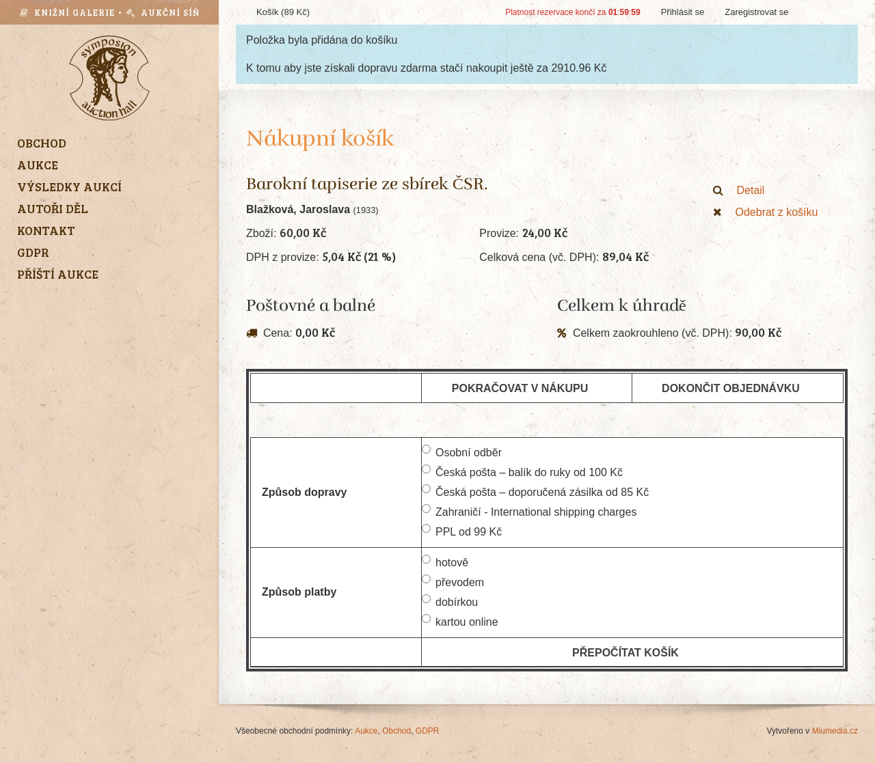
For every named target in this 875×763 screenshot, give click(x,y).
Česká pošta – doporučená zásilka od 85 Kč (535, 491)
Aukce (366, 731)
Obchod (396, 731)
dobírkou (450, 601)
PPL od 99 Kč (462, 531)
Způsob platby (299, 592)
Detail (739, 190)
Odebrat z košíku (765, 212)
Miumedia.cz (835, 731)
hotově (445, 561)
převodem (453, 581)
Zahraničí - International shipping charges (529, 511)
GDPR (428, 731)
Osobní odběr (462, 451)
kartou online (460, 621)
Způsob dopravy (304, 492)
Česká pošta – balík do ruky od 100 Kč (522, 471)
